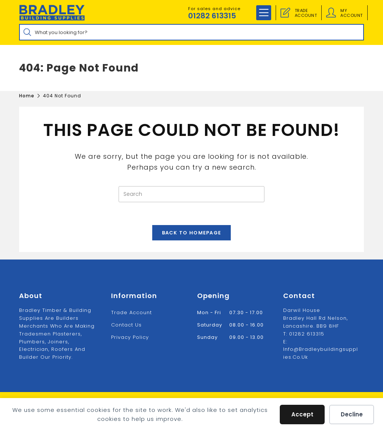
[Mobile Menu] (264, 12)
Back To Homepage (191, 232)
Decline (352, 414)
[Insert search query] (191, 194)
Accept (302, 414)
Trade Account (131, 312)
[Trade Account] (285, 12)
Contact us (126, 324)
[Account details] (331, 12)
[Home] (26, 95)
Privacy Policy (130, 337)
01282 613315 (212, 15)
